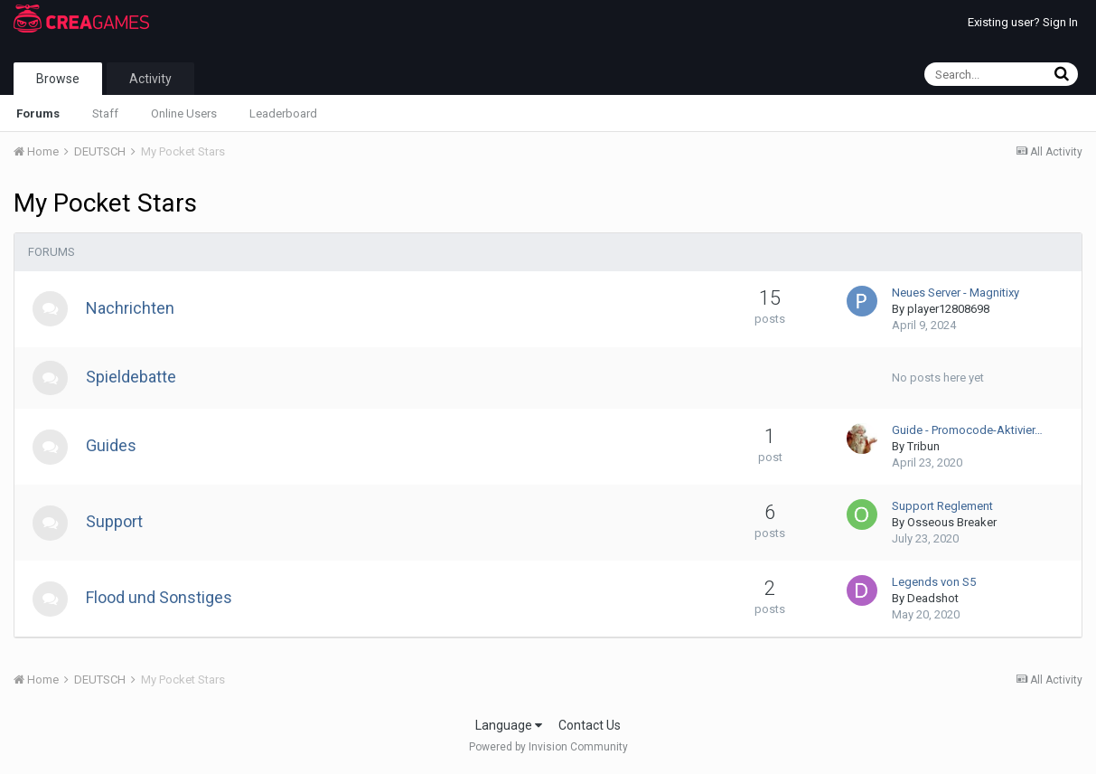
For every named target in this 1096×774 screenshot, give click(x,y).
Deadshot (933, 600)
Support (115, 523)
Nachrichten (131, 307)
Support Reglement (942, 507)
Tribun (923, 448)
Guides (112, 447)
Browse (58, 78)
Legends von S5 (934, 583)
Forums (38, 113)
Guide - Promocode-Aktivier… (967, 432)
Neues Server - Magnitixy (955, 292)
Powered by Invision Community (548, 747)
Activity (150, 78)
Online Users (184, 113)
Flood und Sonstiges (160, 599)
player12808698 (948, 309)
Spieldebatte (132, 377)
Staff (105, 113)
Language (508, 726)
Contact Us (589, 726)
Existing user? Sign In (1023, 22)
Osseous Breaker (952, 524)
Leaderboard (283, 113)
